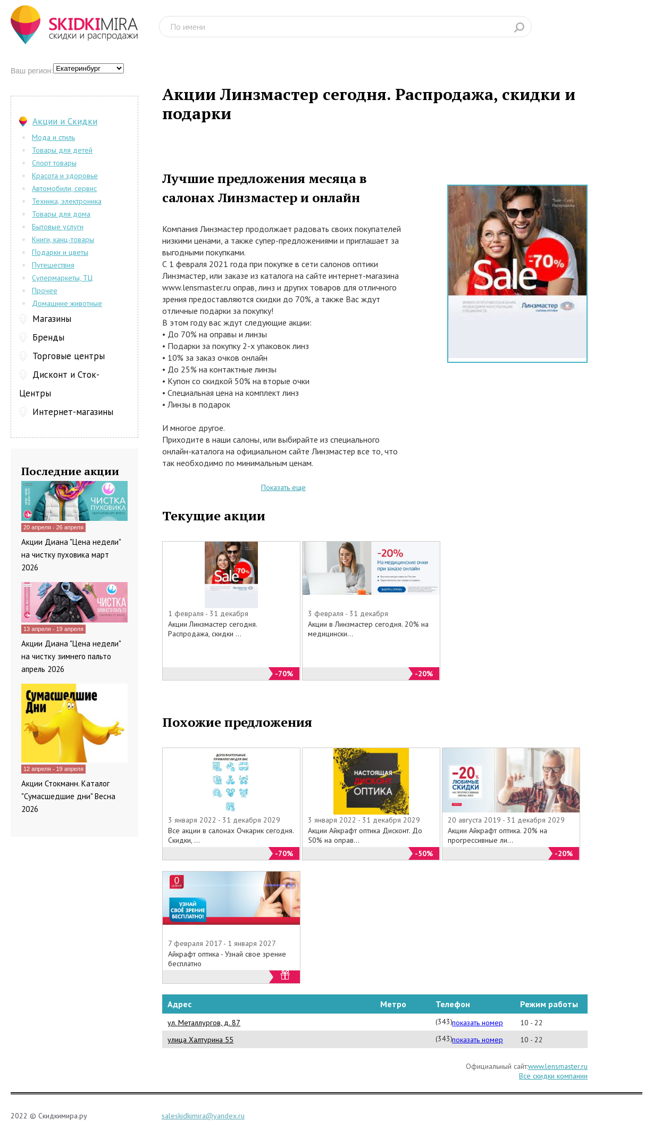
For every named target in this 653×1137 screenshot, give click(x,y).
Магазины (51, 319)
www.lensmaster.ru (558, 1066)
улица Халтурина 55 (200, 1039)
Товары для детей (62, 150)
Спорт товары (54, 163)
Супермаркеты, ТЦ (62, 278)
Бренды (48, 337)
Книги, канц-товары (63, 239)
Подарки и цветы (60, 252)
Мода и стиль (53, 137)
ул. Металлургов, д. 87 (204, 1022)
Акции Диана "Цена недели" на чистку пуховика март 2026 (71, 554)
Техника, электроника (67, 201)
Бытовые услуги (57, 226)
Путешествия (53, 265)
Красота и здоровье (65, 175)
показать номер (477, 1022)
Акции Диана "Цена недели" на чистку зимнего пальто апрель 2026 (71, 656)
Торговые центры (68, 356)
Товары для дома (61, 214)
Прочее (44, 290)
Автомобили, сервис (64, 188)
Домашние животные (67, 303)
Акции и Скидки (64, 121)
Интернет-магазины (72, 412)
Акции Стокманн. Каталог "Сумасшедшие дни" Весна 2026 (68, 796)
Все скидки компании (553, 1076)
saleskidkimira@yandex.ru (203, 1116)
